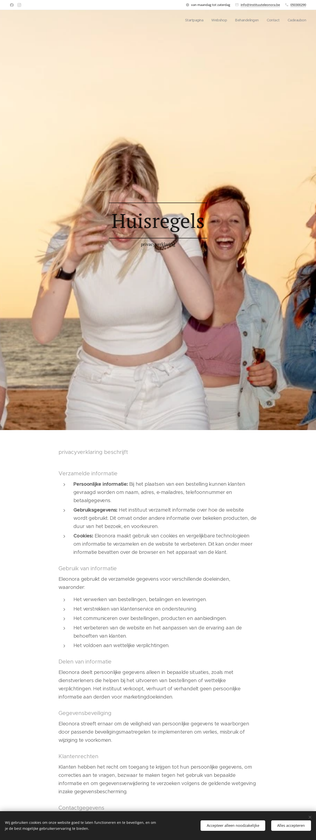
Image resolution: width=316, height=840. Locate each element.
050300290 (298, 4)
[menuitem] (190, 20)
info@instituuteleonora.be (260, 4)
